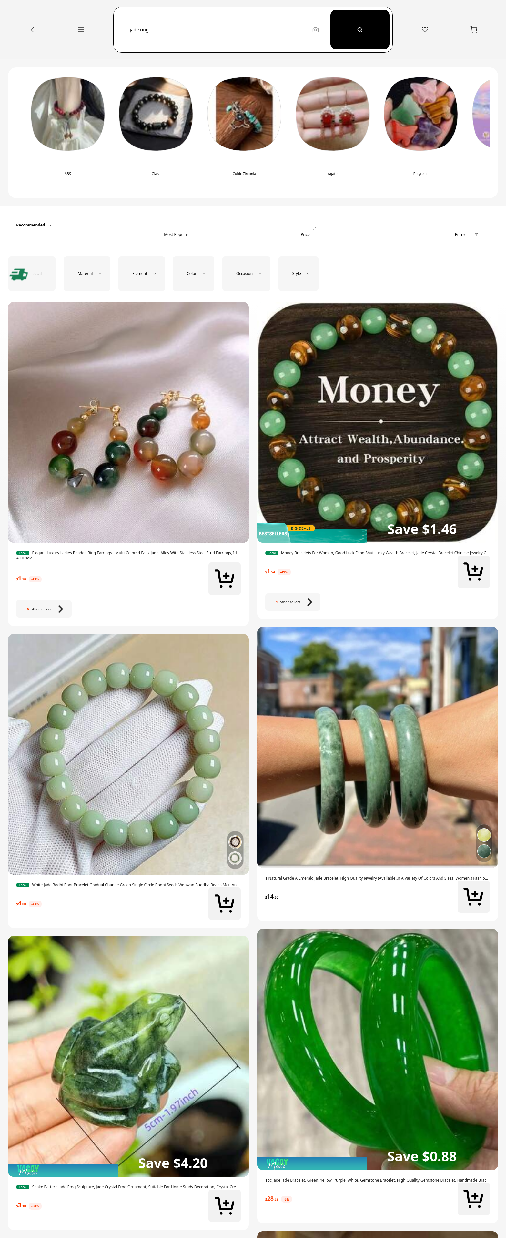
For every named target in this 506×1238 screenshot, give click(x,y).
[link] (128, 553)
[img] (128, 1170)
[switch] (68, 133)
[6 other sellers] (44, 609)
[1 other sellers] (293, 602)
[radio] (32, 273)
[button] (217, 29)
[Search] (360, 29)
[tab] (176, 225)
